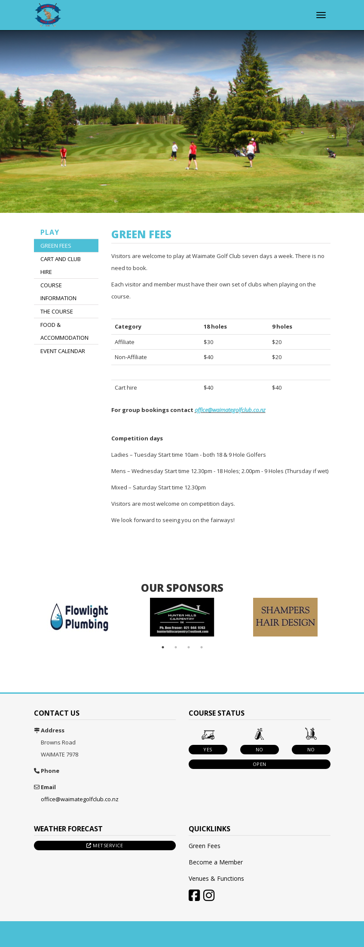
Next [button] (343, 617)
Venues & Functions (216, 878)
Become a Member (216, 862)
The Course (56, 311)
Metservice (104, 845)
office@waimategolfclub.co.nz (230, 410)
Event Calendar (62, 351)
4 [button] (201, 647)
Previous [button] (21, 617)
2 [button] (175, 647)
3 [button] (188, 647)
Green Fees (55, 245)
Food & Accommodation (64, 331)
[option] (79, 617)
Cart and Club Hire (60, 265)
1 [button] (163, 647)
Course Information (58, 291)
